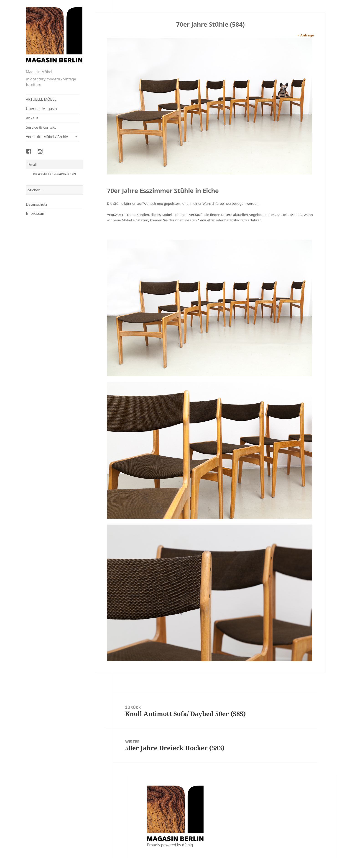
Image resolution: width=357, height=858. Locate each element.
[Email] (54, 164)
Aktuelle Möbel (288, 214)
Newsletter (206, 220)
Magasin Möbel (39, 71)
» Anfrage (305, 35)
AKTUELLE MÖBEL (41, 99)
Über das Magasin (41, 108)
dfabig (187, 844)
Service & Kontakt (41, 127)
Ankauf (32, 117)
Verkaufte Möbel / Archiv (47, 136)
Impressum (36, 213)
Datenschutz (36, 204)
